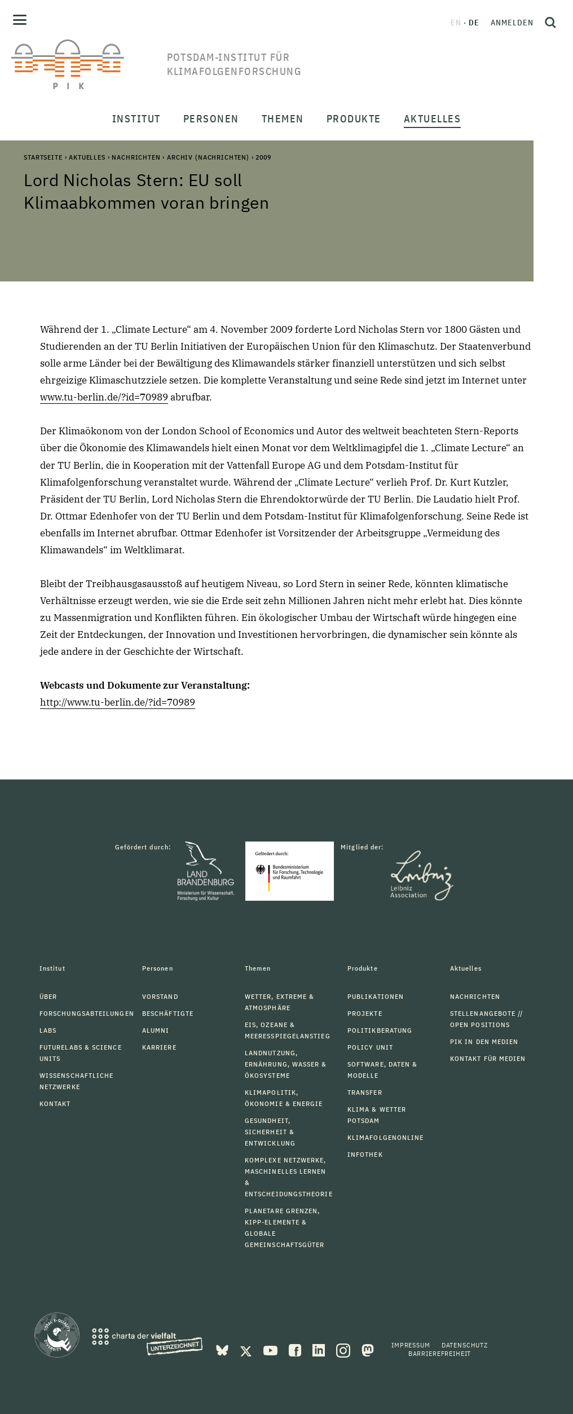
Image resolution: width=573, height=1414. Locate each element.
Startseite (43, 157)
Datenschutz (465, 1345)
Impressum (410, 1345)
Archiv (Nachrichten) (208, 157)
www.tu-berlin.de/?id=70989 (104, 397)
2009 (263, 157)
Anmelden (512, 22)
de (474, 22)
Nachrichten (136, 157)
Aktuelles (87, 157)
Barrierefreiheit (439, 1353)
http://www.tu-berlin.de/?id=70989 (117, 702)
